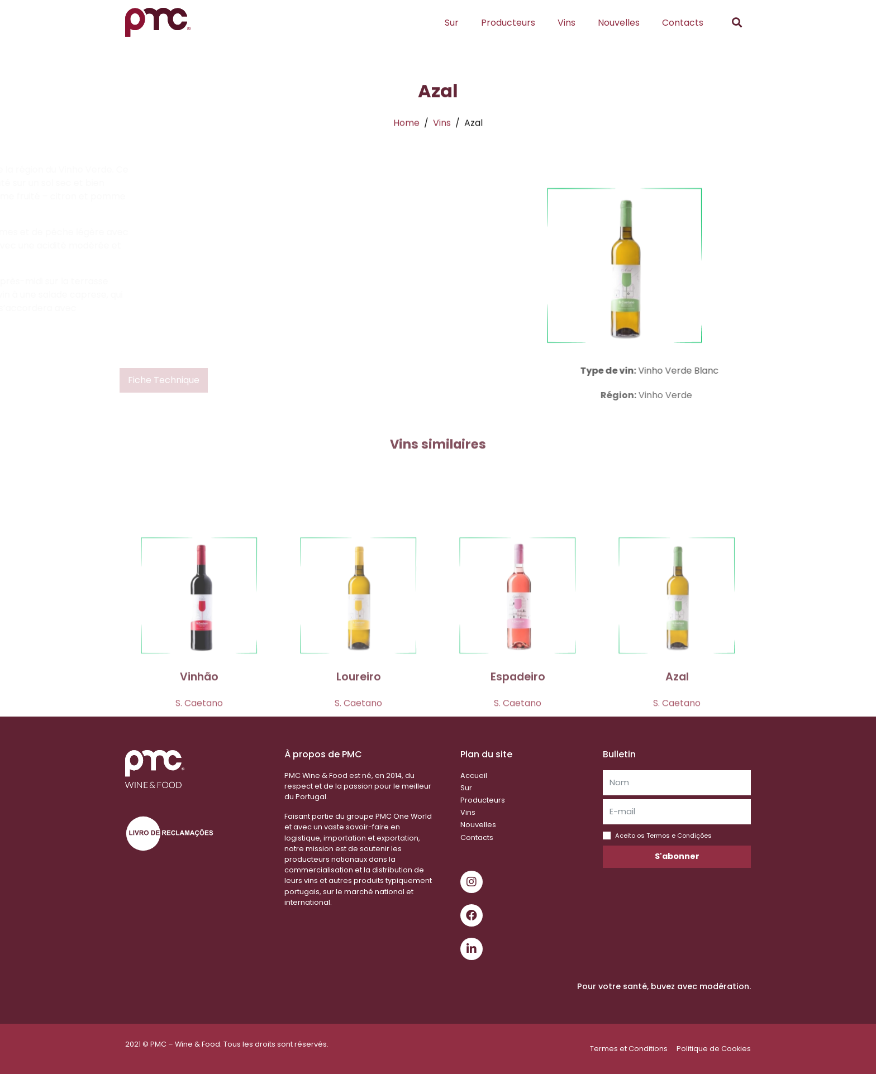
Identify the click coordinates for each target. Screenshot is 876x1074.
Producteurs (508, 22)
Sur (452, 22)
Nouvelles (619, 22)
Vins (566, 22)
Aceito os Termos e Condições (663, 835)
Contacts (682, 22)
